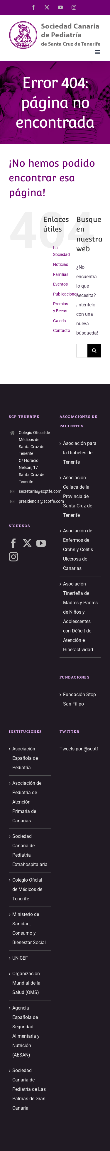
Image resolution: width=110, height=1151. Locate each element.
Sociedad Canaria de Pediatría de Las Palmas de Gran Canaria (29, 1089)
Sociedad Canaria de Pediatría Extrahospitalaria (30, 850)
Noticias (60, 264)
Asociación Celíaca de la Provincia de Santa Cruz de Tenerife (77, 496)
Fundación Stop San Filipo (79, 699)
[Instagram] (13, 556)
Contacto (61, 330)
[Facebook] (13, 543)
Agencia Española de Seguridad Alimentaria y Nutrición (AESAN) (26, 1031)
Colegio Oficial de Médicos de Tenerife (27, 889)
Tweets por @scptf (79, 749)
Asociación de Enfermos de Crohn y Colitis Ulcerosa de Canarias (78, 549)
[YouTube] (41, 543)
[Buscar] (94, 350)
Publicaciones (65, 294)
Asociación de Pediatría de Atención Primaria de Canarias (26, 801)
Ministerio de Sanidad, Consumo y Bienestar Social (29, 928)
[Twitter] (27, 543)
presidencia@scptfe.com (35, 501)
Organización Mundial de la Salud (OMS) (26, 983)
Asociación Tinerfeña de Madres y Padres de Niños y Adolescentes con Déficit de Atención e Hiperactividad (80, 616)
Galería (59, 320)
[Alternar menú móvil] (98, 52)
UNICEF (20, 958)
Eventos (60, 284)
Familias (60, 274)
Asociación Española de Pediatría (25, 758)
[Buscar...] (81, 350)
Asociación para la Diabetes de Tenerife (80, 453)
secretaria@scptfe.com (35, 491)
